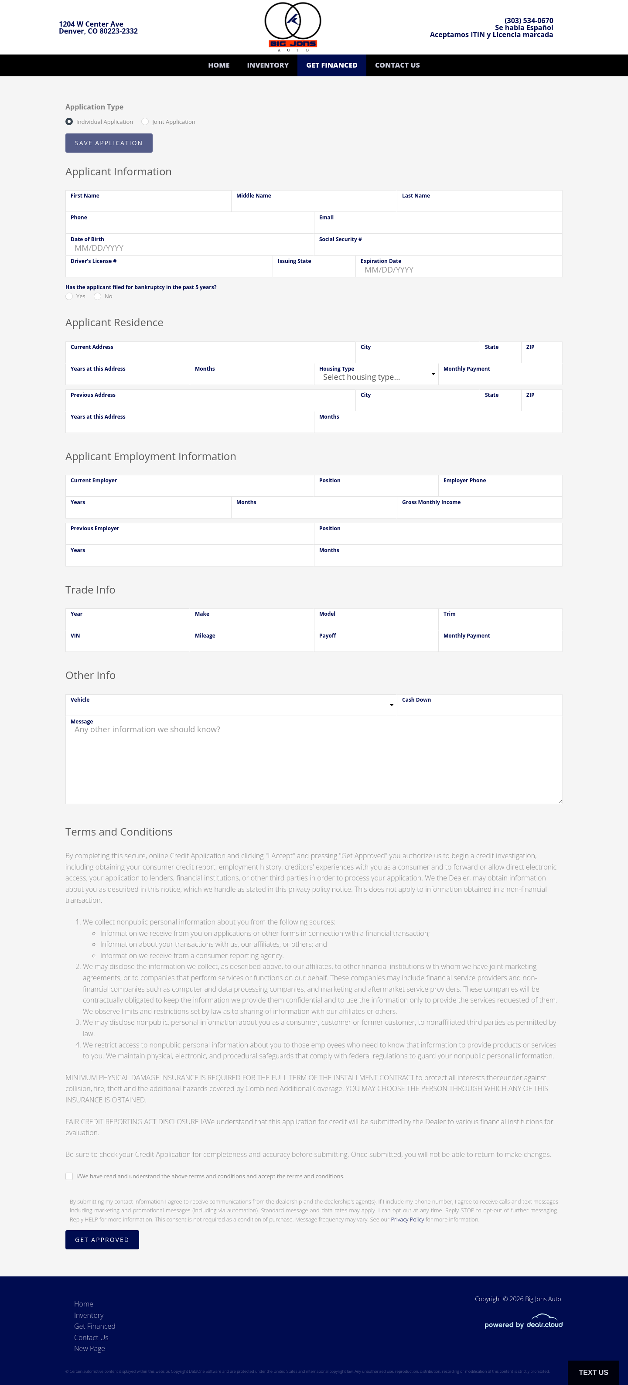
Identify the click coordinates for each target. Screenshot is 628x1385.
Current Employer (94, 480)
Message (82, 721)
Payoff (327, 635)
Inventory (268, 65)
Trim (450, 613)
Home (218, 65)
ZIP (530, 347)
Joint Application (173, 122)
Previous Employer (95, 528)
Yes (80, 296)
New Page (89, 1348)
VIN (75, 635)
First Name (85, 195)
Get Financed (332, 65)
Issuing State (294, 261)
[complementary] (602, 1359)
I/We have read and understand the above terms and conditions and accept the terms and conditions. (210, 1176)
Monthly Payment (467, 368)
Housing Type (336, 368)
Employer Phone (465, 480)
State (491, 347)
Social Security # (340, 239)
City (366, 347)
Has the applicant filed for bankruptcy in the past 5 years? (140, 287)
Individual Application (104, 122)
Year (76, 613)
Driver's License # (93, 261)
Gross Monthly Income (431, 502)
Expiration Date (381, 261)
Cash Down (416, 699)
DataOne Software (205, 1371)
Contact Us (397, 65)
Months (205, 368)
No (109, 296)
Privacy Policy (407, 1219)
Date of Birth (87, 239)
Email (326, 217)
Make (202, 613)
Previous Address (93, 395)
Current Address (92, 347)
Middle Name (253, 195)
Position (330, 480)
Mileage (205, 635)
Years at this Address (98, 368)
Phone (79, 217)
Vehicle (80, 699)
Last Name (416, 195)
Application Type (94, 107)
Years (78, 502)
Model (327, 613)
